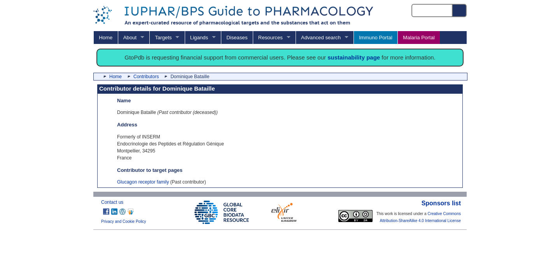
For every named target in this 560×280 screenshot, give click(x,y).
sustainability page (353, 57)
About (129, 37)
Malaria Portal (418, 37)
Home (105, 37)
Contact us (112, 202)
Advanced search (321, 37)
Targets (163, 37)
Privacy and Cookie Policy (123, 221)
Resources (270, 37)
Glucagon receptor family (143, 182)
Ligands (199, 37)
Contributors (146, 76)
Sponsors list (441, 203)
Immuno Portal (375, 37)
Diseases (236, 37)
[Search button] (460, 10)
